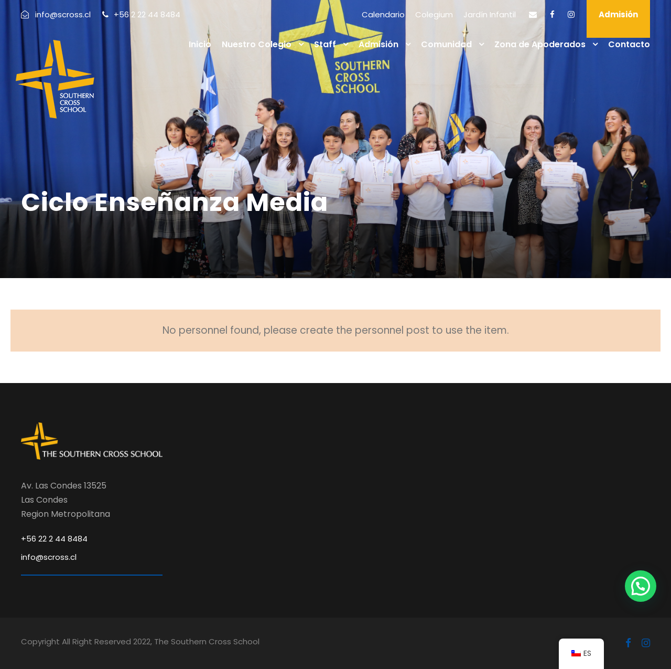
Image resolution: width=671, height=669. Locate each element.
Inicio (200, 44)
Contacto (629, 44)
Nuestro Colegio (256, 44)
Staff (325, 44)
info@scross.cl (49, 556)
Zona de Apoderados (540, 44)
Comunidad (446, 44)
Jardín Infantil (489, 14)
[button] (640, 586)
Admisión (618, 14)
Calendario (383, 14)
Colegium (434, 14)
